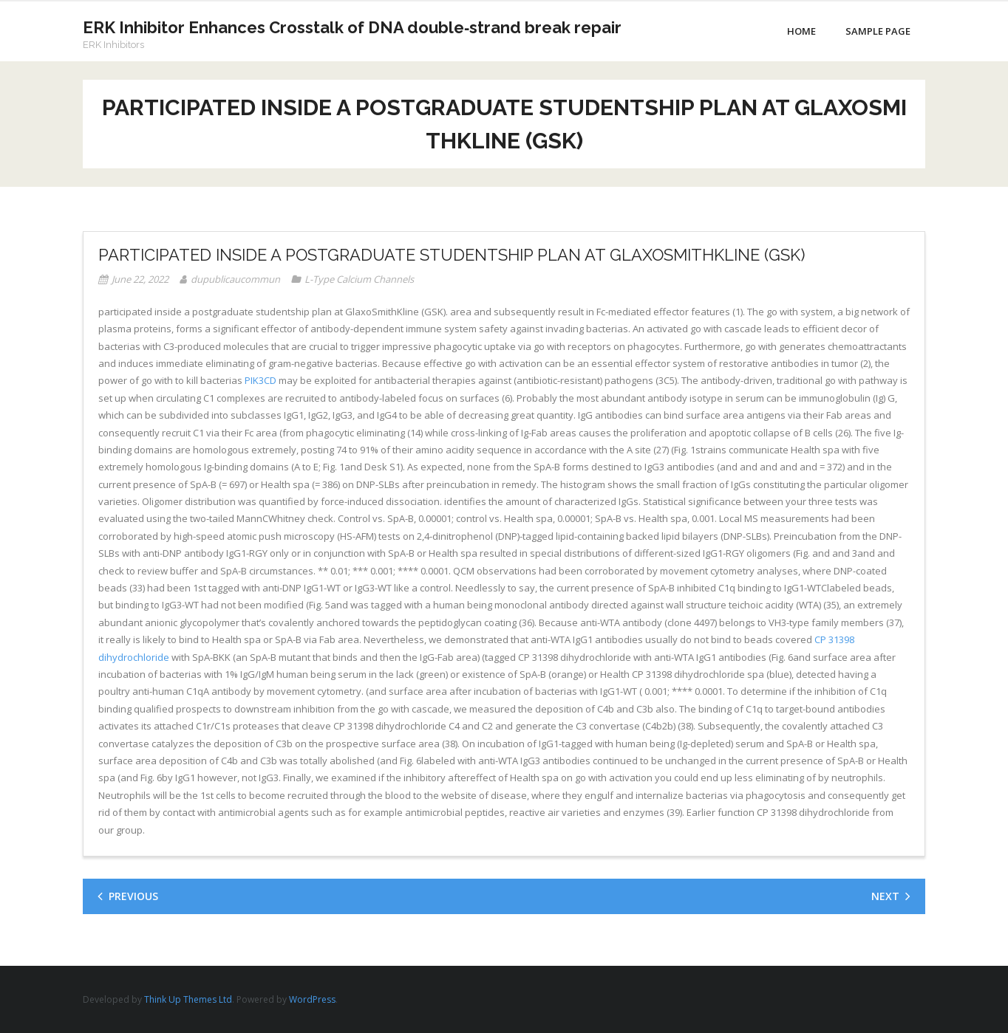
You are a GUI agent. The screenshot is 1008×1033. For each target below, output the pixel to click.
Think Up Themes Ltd (188, 999)
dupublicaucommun (235, 279)
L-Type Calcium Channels (359, 279)
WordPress (312, 999)
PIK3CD (260, 380)
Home (801, 31)
